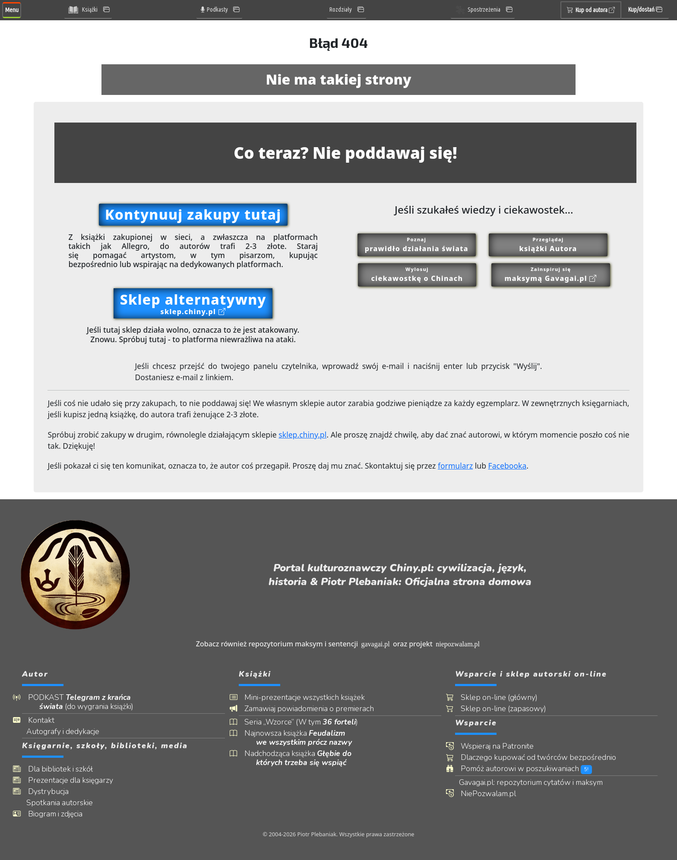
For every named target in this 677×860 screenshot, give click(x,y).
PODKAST (86, 702)
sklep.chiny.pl (302, 434)
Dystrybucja (54, 791)
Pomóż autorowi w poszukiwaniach (532, 768)
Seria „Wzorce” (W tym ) (307, 722)
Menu (12, 9)
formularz (455, 465)
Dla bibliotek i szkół (66, 769)
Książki (82, 10)
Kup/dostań (645, 9)
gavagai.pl (375, 644)
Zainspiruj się (551, 275)
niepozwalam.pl (458, 644)
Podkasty (213, 9)
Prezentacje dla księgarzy (76, 780)
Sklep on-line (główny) (505, 697)
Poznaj (417, 245)
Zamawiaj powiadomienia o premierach (315, 708)
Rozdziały (340, 9)
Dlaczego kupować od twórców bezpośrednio (544, 757)
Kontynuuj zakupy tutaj (193, 214)
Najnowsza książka (304, 738)
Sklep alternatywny (193, 303)
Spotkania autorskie (66, 802)
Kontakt (46, 720)
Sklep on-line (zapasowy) (509, 708)
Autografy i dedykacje (69, 731)
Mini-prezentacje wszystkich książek (310, 697)
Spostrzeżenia (477, 10)
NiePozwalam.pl (494, 793)
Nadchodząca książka (304, 758)
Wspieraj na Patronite (503, 746)
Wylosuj (417, 275)
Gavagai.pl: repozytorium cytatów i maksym (537, 782)
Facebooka (507, 465)
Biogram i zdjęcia (60, 814)
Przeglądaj (548, 245)
